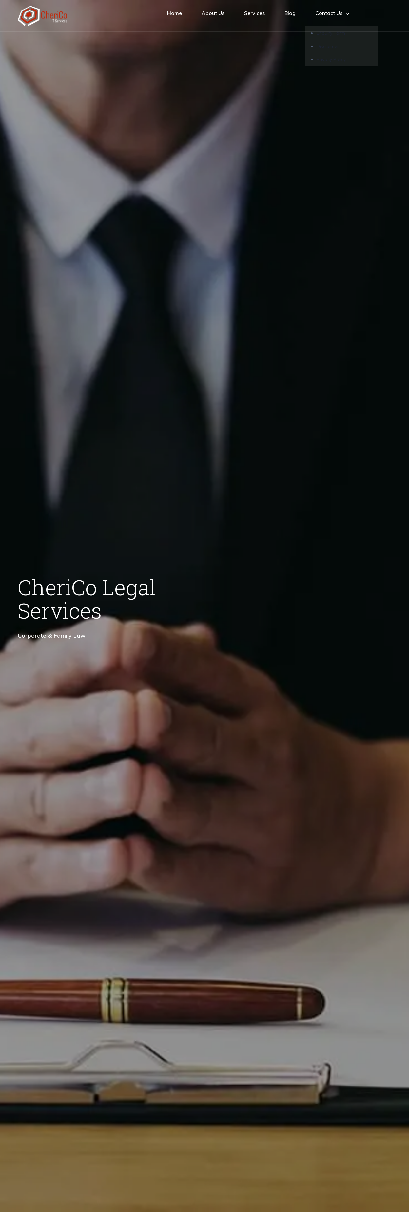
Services (254, 13)
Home (174, 13)
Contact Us (332, 13)
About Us (213, 13)
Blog (290, 13)
